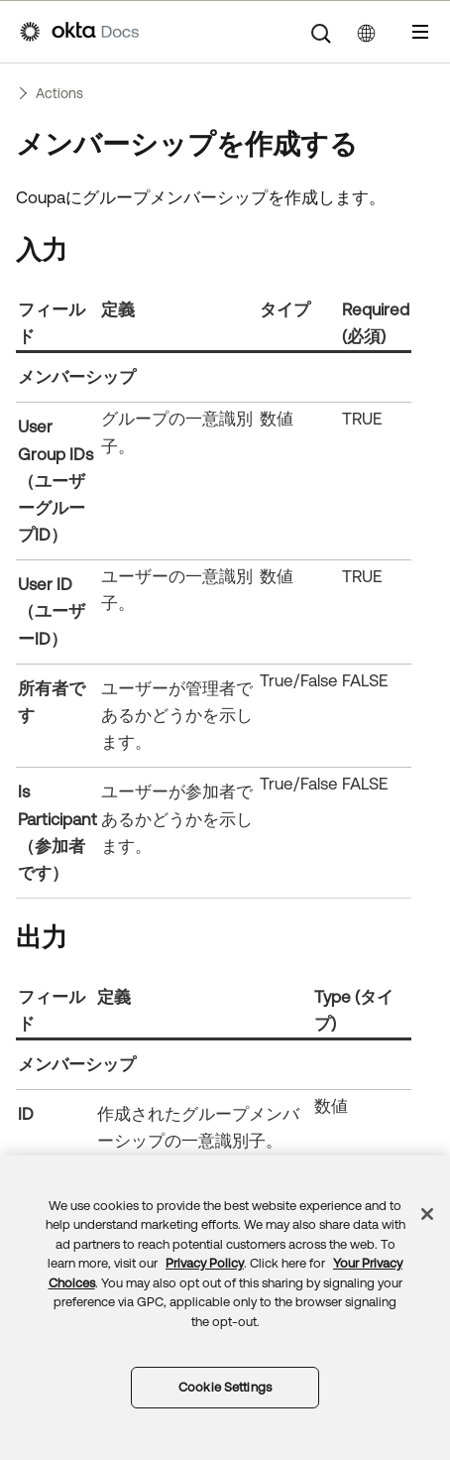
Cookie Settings (225, 1387)
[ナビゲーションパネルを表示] (420, 32)
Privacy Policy (205, 1263)
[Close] (427, 1214)
